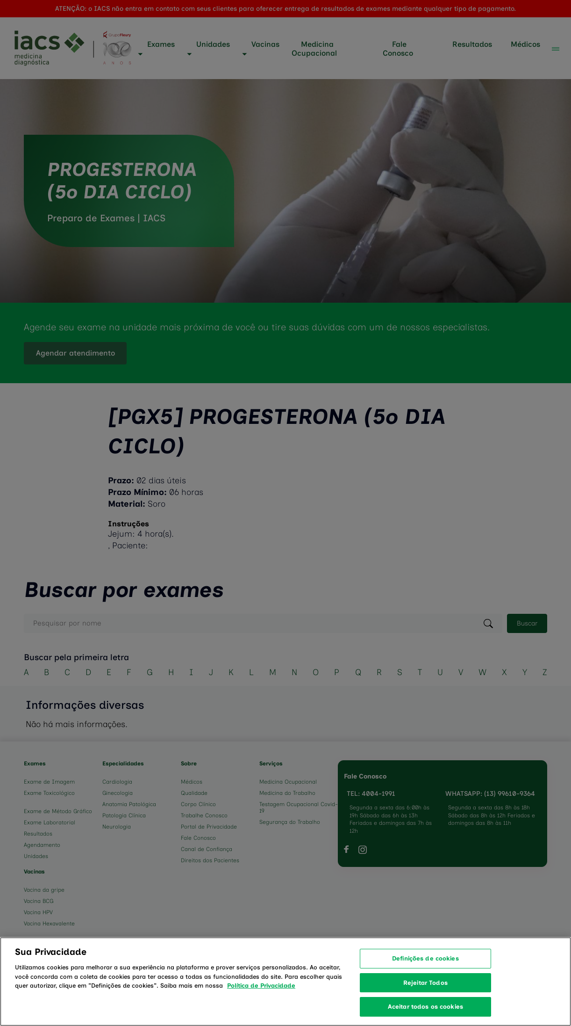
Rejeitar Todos (425, 993)
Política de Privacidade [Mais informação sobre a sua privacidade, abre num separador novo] (261, 997)
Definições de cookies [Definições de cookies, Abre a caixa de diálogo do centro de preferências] (425, 970)
